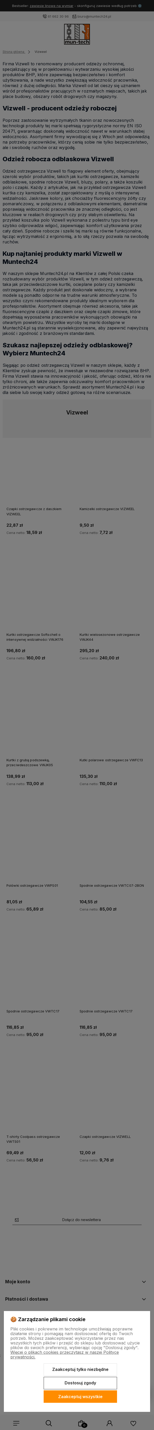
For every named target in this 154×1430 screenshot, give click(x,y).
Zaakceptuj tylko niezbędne (80, 1369)
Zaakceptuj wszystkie (80, 1396)
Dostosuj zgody (80, 1382)
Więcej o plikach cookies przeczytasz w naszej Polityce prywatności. (64, 1354)
